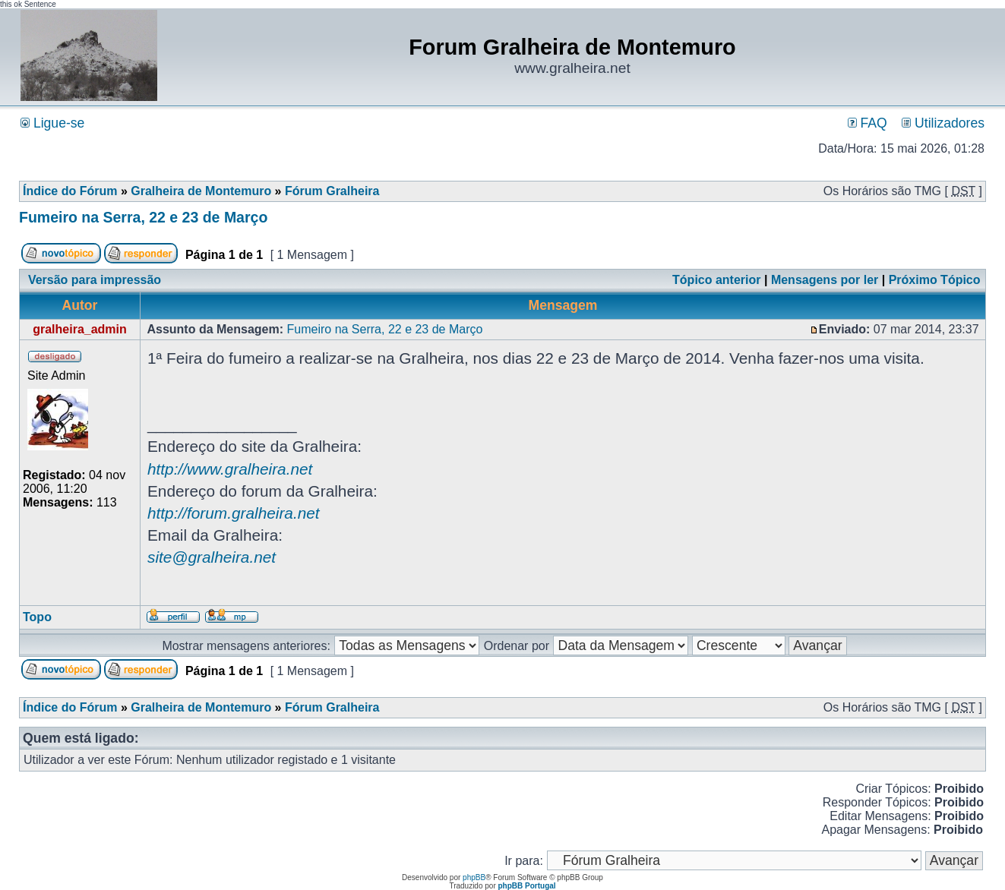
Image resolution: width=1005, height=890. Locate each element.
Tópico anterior (716, 279)
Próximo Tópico (935, 279)
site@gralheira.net (211, 557)
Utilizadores (943, 123)
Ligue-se (52, 123)
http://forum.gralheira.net (233, 513)
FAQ (867, 123)
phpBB (474, 877)
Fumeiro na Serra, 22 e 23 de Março (143, 217)
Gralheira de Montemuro (201, 191)
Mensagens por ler (824, 279)
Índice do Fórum (70, 191)
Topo (37, 617)
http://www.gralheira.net (229, 469)
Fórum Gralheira (332, 191)
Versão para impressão (94, 279)
